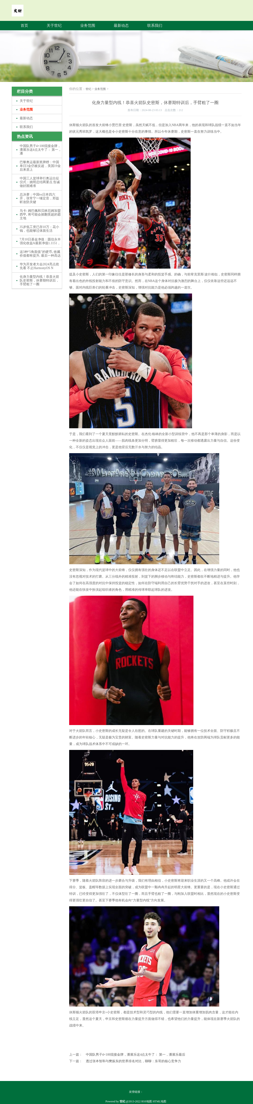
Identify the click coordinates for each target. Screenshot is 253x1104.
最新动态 (121, 25)
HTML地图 (159, 1101)
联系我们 (154, 25)
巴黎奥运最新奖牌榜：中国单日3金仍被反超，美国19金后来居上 (40, 165)
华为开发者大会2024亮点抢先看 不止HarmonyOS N (39, 266)
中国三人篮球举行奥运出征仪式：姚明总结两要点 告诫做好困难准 (40, 182)
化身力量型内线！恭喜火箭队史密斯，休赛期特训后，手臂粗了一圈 (39, 280)
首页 (24, 25)
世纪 (88, 89)
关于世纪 (54, 25)
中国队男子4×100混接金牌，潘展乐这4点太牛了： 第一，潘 (41, 149)
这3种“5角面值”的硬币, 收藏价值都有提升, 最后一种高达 (40, 253)
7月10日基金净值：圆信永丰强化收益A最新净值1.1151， (40, 241)
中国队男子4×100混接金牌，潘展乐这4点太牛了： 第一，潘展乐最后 (135, 1054)
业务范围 (87, 25)
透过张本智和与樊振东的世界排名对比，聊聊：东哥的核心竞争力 (133, 1061)
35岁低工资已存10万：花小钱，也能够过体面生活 (39, 228)
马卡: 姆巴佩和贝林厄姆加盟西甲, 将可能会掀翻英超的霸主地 (40, 214)
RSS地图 (146, 1101)
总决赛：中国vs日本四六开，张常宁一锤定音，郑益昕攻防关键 (39, 198)
